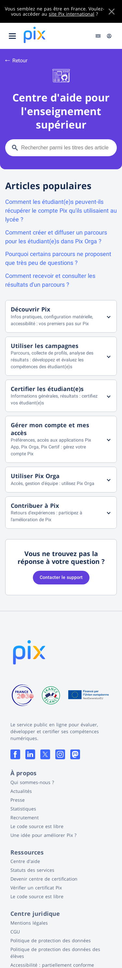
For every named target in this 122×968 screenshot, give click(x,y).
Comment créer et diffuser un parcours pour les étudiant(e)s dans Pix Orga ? (56, 237)
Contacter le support (61, 577)
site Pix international (71, 14)
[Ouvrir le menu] (12, 36)
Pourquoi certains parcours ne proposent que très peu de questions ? (58, 258)
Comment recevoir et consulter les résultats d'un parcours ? (50, 280)
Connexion (109, 36)
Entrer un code (98, 36)
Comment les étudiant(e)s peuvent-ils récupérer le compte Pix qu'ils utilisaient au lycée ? (61, 210)
